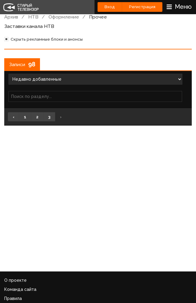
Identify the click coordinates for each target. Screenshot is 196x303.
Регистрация (142, 7)
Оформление (63, 17)
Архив (11, 17)
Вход (110, 7)
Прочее (98, 17)
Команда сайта (20, 289)
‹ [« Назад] (13, 116)
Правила (13, 298)
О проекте (15, 280)
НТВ (33, 17)
